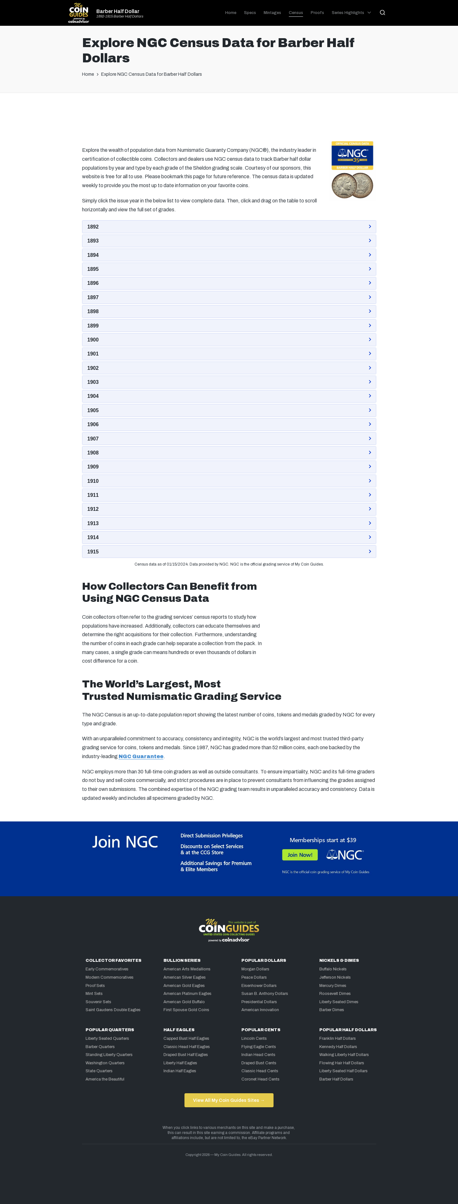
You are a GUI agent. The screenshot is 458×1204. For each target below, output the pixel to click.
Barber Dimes (331, 1010)
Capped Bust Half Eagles (186, 1038)
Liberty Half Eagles (180, 1063)
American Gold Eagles (184, 985)
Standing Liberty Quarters (109, 1055)
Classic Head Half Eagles (186, 1047)
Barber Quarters (100, 1047)
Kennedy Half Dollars (338, 1047)
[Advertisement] (229, 118)
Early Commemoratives (107, 969)
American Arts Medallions (187, 969)
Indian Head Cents (258, 1055)
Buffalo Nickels (333, 969)
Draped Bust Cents (258, 1063)
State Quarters (99, 1071)
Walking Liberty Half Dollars (344, 1055)
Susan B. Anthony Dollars (264, 993)
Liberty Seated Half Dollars (343, 1071)
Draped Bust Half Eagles (185, 1055)
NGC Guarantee (141, 756)
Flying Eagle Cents (258, 1047)
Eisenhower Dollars (259, 985)
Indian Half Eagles (179, 1071)
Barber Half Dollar (117, 11)
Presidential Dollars (259, 1002)
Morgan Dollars (255, 969)
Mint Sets (94, 993)
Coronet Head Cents (260, 1079)
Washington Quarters (105, 1063)
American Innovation (260, 1010)
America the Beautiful (105, 1079)
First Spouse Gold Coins (186, 1010)
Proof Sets (95, 985)
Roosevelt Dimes (335, 993)
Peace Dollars (254, 977)
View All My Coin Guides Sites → (229, 1100)
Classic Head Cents (259, 1071)
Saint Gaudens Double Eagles (113, 1010)
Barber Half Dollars (336, 1079)
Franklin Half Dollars (337, 1038)
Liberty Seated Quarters (107, 1038)
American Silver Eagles (184, 977)
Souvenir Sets (98, 1002)
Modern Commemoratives (110, 977)
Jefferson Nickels (335, 977)
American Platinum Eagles (187, 993)
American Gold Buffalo (184, 1002)
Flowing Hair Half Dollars (341, 1063)
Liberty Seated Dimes (338, 1002)
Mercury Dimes (332, 985)
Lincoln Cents (254, 1038)
